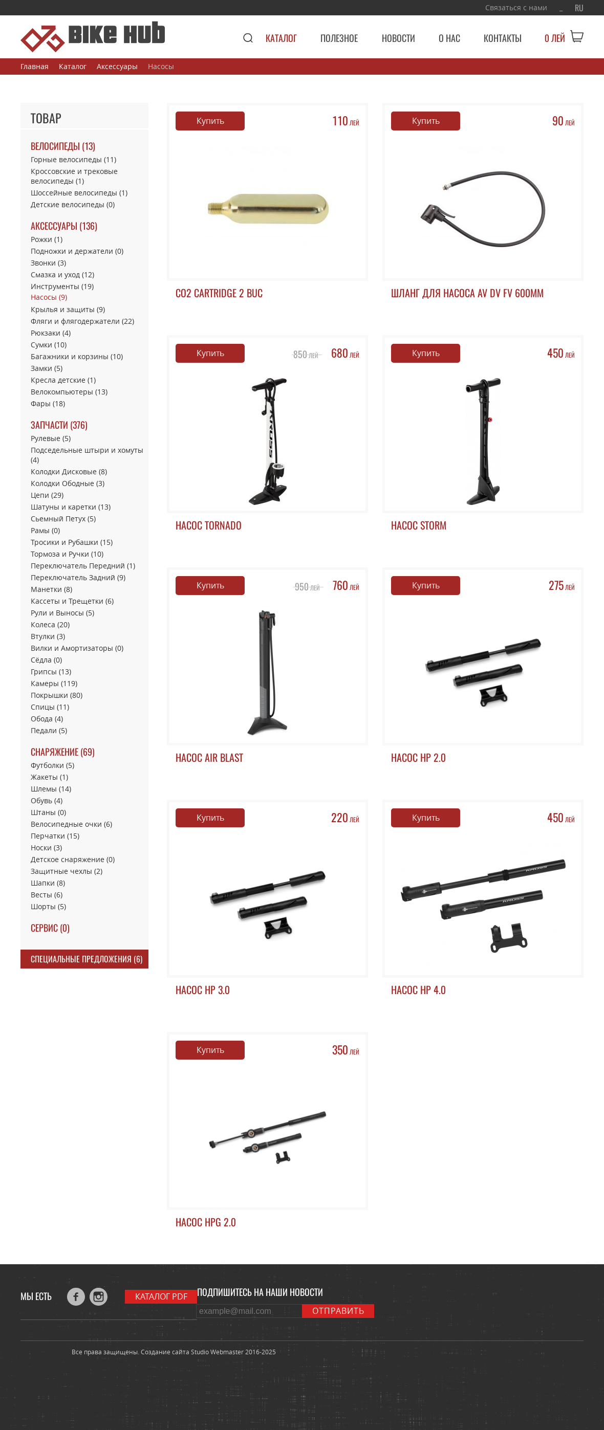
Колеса (50, 624)
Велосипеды (63, 146)
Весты (46, 894)
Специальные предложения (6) (86, 959)
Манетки (51, 589)
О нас (449, 38)
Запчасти (59, 425)
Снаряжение (63, 751)
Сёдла (46, 660)
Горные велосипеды (73, 159)
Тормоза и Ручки (67, 554)
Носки (46, 847)
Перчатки (55, 836)
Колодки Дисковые (69, 471)
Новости (398, 38)
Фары (48, 403)
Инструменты (62, 286)
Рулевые (51, 438)
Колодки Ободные (67, 483)
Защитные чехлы (66, 871)
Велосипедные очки (71, 824)
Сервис (50, 927)
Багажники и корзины (77, 356)
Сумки (49, 344)
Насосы (49, 297)
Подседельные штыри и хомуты (87, 455)
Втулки (48, 636)
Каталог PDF (161, 1296)
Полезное (339, 38)
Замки (46, 368)
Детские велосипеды (73, 204)
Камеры (54, 683)
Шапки (48, 883)
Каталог (281, 38)
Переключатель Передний (83, 565)
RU (579, 8)
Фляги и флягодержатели (82, 321)
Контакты (503, 38)
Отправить (338, 1310)
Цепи (47, 495)
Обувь (46, 800)
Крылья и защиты (68, 309)
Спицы (50, 707)
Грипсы (51, 671)
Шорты (48, 906)
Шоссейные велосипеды (79, 192)
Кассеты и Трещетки (72, 601)
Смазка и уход (62, 274)
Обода (47, 718)
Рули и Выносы (62, 613)
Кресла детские (63, 380)
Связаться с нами (516, 7)
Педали (49, 730)
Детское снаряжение (73, 859)
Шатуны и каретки (71, 507)
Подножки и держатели (77, 251)
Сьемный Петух (63, 518)
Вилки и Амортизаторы (77, 648)
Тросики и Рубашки (72, 542)
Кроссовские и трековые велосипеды (74, 176)
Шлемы (51, 789)
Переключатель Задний (78, 577)
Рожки (46, 239)
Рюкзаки (51, 333)
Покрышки (56, 695)
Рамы (45, 530)
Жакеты (49, 777)
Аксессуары (64, 225)
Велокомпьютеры (69, 392)
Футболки (52, 765)
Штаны (48, 812)
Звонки (48, 263)
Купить (210, 120)
